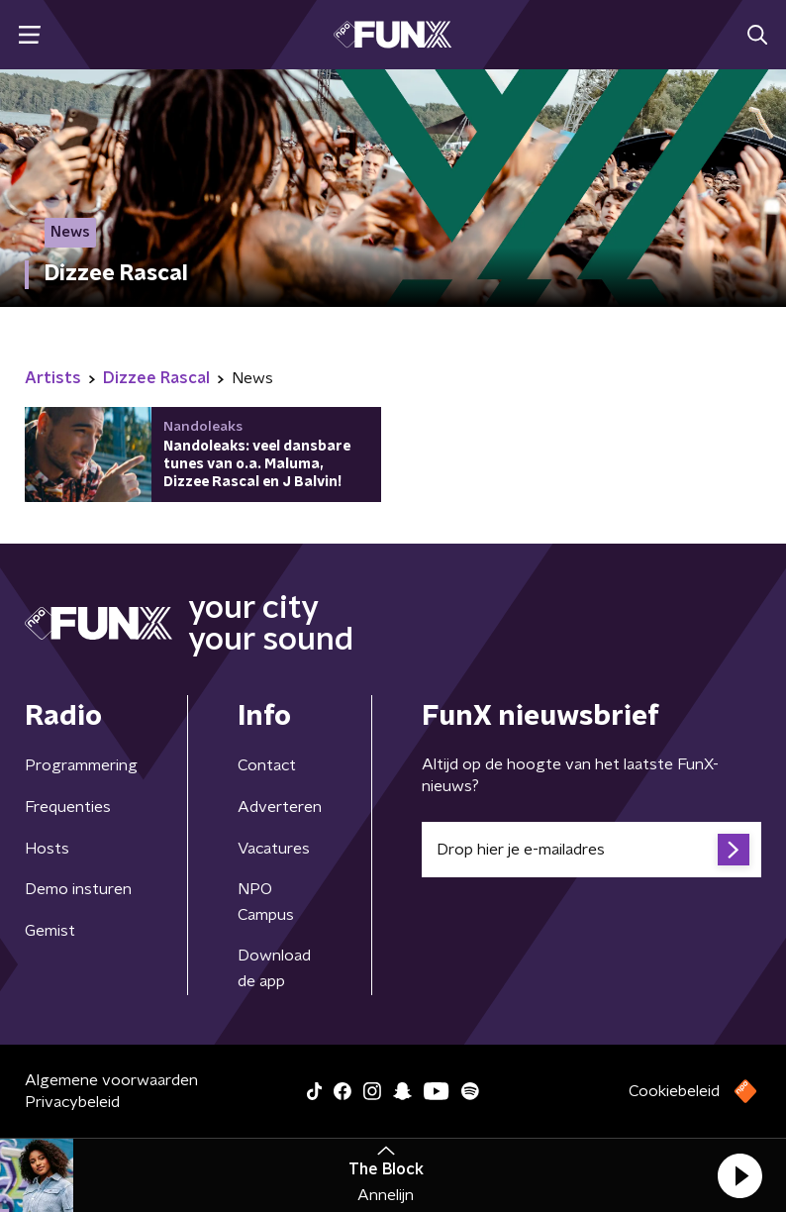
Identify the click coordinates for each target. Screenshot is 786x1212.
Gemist (50, 931)
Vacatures (274, 849)
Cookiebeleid (674, 1091)
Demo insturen (78, 889)
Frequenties (68, 807)
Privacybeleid (72, 1102)
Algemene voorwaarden (111, 1080)
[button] (739, 1175)
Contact (267, 765)
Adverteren (280, 807)
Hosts (47, 849)
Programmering (81, 765)
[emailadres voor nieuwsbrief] (591, 849)
